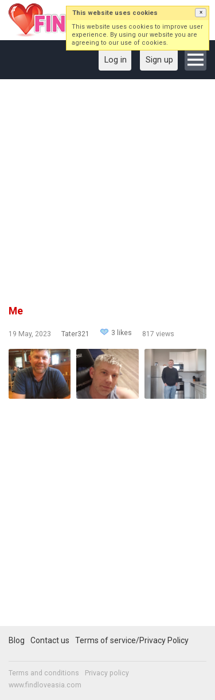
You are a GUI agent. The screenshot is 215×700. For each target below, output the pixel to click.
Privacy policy (107, 673)
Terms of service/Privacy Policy (132, 640)
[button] (200, 12)
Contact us (49, 640)
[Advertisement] (107, 196)
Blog (17, 640)
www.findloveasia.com (45, 685)
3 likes (121, 333)
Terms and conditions (44, 673)
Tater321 (75, 334)
